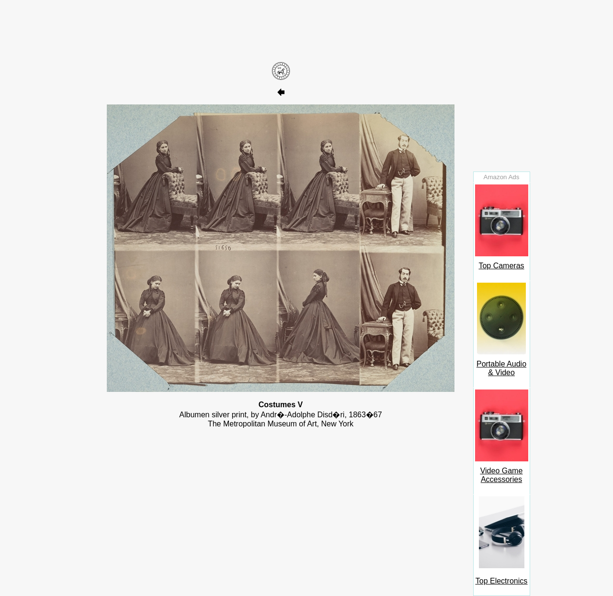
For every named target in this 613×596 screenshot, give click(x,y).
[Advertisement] (280, 30)
